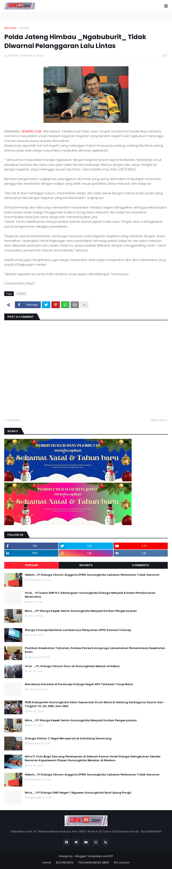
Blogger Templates (88, 856)
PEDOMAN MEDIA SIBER (94, 862)
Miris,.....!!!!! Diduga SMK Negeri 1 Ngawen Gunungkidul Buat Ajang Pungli (78, 793)
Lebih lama (158, 420)
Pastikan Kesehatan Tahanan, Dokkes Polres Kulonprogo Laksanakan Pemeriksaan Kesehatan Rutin (95, 650)
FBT (111, 856)
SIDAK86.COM (31, 131)
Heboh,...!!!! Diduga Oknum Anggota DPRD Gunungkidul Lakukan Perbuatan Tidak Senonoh (92, 575)
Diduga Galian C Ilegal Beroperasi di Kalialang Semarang (68, 738)
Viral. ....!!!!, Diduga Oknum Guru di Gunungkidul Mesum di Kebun (72, 666)
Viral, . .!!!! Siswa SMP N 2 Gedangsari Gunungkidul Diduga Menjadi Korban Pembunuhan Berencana (90, 595)
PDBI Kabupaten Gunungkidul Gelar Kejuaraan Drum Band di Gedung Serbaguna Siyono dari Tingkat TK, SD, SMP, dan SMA (94, 704)
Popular (31, 565)
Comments (140, 565)
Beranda (10, 28)
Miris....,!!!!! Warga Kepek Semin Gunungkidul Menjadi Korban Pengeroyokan (81, 611)
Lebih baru (13, 420)
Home (46, 862)
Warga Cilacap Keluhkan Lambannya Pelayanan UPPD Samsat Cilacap (78, 630)
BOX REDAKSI (64, 862)
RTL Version (122, 862)
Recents (86, 565)
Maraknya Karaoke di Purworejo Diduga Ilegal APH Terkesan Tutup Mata (79, 684)
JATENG (24, 28)
